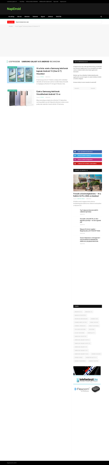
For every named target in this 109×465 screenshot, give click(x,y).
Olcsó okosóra (79, 332)
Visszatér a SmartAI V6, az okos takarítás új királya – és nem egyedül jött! (90, 220)
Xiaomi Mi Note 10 (91, 357)
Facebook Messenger (81, 318)
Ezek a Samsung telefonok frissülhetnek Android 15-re (48, 92)
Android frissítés (80, 315)
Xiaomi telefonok (80, 361)
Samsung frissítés (80, 336)
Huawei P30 (94, 318)
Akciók (19, 16)
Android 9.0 (78, 311)
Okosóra (91, 329)
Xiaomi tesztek (93, 361)
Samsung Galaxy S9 (81, 347)
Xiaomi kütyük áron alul (22, 22)
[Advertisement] (54, 44)
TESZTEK (58, 16)
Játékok (50, 16)
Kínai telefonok (94, 325)
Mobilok (27, 16)
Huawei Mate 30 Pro (81, 322)
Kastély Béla (81, 198)
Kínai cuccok (94, 322)
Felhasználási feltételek (32, 1)
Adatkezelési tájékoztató (45, 1)
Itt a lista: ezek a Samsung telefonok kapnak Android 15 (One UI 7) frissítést (52, 71)
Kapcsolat (55, 1)
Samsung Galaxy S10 (81, 350)
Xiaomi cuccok (96, 354)
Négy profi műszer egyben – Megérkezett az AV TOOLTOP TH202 (90, 230)
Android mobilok (12, 67)
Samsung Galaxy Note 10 (82, 343)
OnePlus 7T (91, 332)
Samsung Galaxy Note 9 (82, 340)
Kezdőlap (22, 1)
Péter (42, 76)
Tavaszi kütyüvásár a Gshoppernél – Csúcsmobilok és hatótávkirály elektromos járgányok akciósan (90, 239)
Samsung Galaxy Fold (81, 354)
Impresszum (63, 1)
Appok (43, 16)
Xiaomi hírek (78, 357)
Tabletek (35, 16)
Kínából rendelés (80, 325)
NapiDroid (14, 9)
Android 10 (88, 311)
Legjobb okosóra (80, 329)
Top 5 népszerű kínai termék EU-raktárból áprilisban (89, 211)
